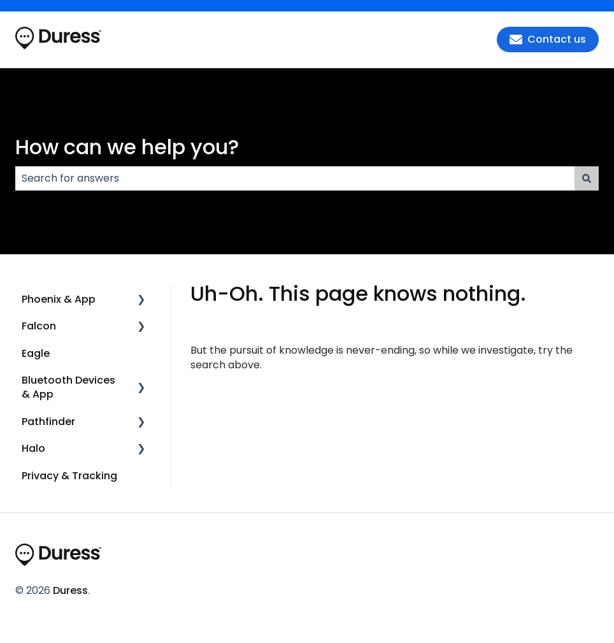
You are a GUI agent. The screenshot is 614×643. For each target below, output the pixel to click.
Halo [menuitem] (33, 448)
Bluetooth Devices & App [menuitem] (68, 387)
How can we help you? (127, 147)
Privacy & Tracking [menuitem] (69, 475)
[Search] (587, 178)
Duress (70, 590)
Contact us (548, 39)
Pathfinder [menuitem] (48, 421)
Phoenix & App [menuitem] (59, 299)
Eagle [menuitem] (36, 353)
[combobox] (295, 178)
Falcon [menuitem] (39, 326)
